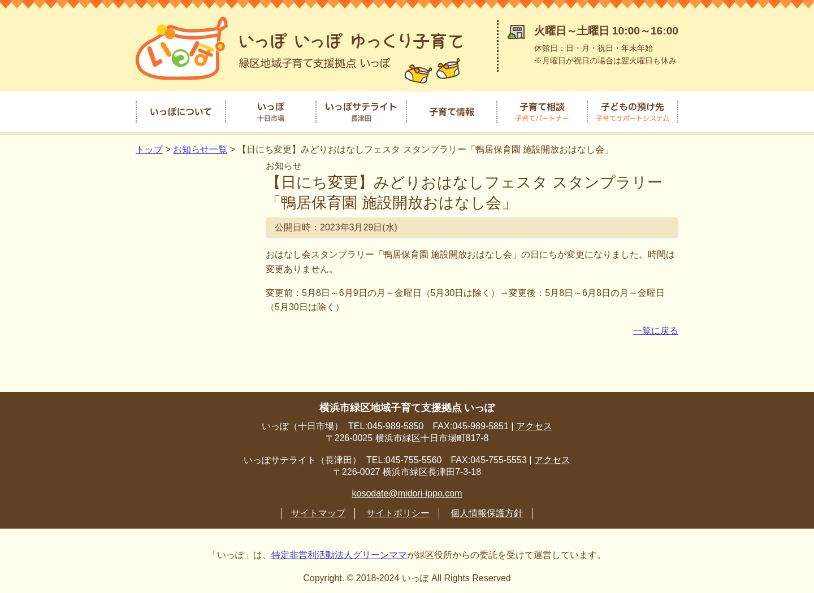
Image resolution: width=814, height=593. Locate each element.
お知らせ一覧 (200, 147)
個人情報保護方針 (487, 511)
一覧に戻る (655, 328)
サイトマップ (318, 511)
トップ (149, 147)
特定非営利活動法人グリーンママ (339, 552)
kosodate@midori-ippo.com (407, 491)
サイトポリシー (398, 511)
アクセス (534, 424)
